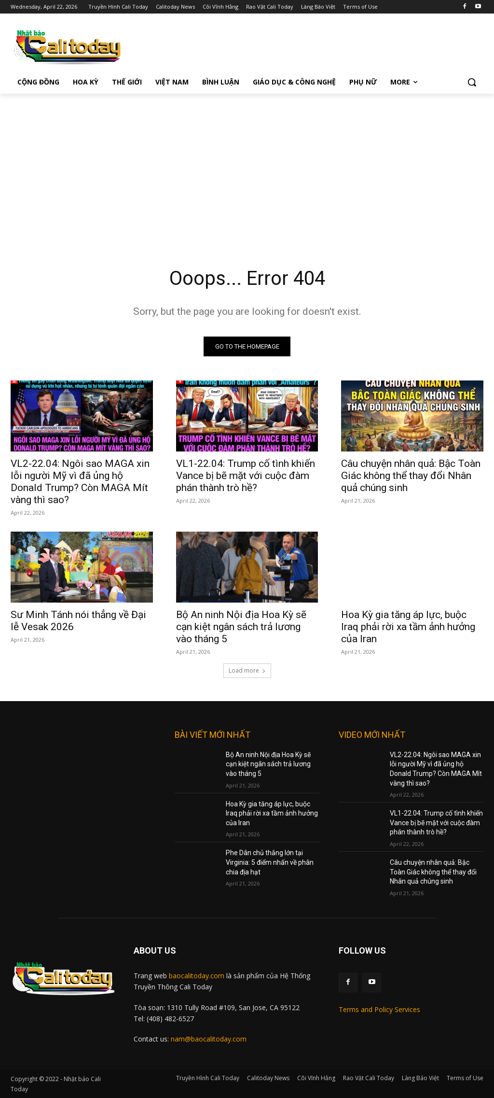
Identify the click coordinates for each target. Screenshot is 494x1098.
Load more (247, 670)
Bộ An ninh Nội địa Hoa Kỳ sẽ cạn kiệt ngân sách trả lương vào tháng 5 (241, 627)
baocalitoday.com (196, 975)
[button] (471, 82)
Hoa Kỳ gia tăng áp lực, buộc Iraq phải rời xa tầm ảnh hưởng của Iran (408, 627)
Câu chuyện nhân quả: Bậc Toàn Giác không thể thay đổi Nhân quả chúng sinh (410, 476)
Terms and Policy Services (379, 1009)
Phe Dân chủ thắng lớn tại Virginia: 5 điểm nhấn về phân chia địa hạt (270, 862)
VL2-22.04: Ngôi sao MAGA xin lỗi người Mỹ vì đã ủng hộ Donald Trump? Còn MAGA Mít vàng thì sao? (80, 482)
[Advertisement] (247, 166)
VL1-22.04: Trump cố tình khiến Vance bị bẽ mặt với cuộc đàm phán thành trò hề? (245, 476)
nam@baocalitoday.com (209, 1038)
